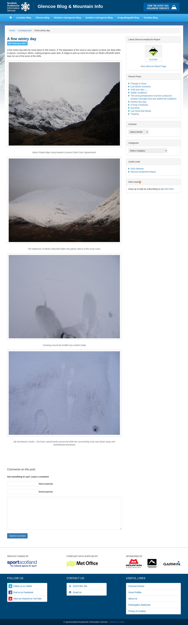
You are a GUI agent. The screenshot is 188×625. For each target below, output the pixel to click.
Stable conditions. (139, 92)
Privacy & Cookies (137, 611)
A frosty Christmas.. (140, 105)
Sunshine (135, 108)
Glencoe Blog (42, 17)
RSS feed (169, 189)
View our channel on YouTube (27, 598)
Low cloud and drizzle (141, 111)
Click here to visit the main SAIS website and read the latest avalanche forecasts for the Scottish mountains (162, 7)
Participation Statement (139, 605)
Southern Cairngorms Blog (99, 17)
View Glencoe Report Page (153, 66)
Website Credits (117, 622)
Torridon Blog (151, 17)
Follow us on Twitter (22, 586)
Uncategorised (25, 30)
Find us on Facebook (23, 592)
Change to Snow (138, 83)
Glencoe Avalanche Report (143, 172)
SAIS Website (137, 168)
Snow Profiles (135, 592)
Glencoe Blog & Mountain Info (70, 6)
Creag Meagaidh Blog (128, 17)
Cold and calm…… (140, 89)
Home (20, 7)
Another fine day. (139, 102)
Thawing (135, 114)
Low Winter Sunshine (141, 86)
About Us (132, 598)
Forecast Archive (136, 586)
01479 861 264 (78, 586)
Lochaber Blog (23, 17)
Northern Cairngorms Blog (67, 17)
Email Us (75, 592)
